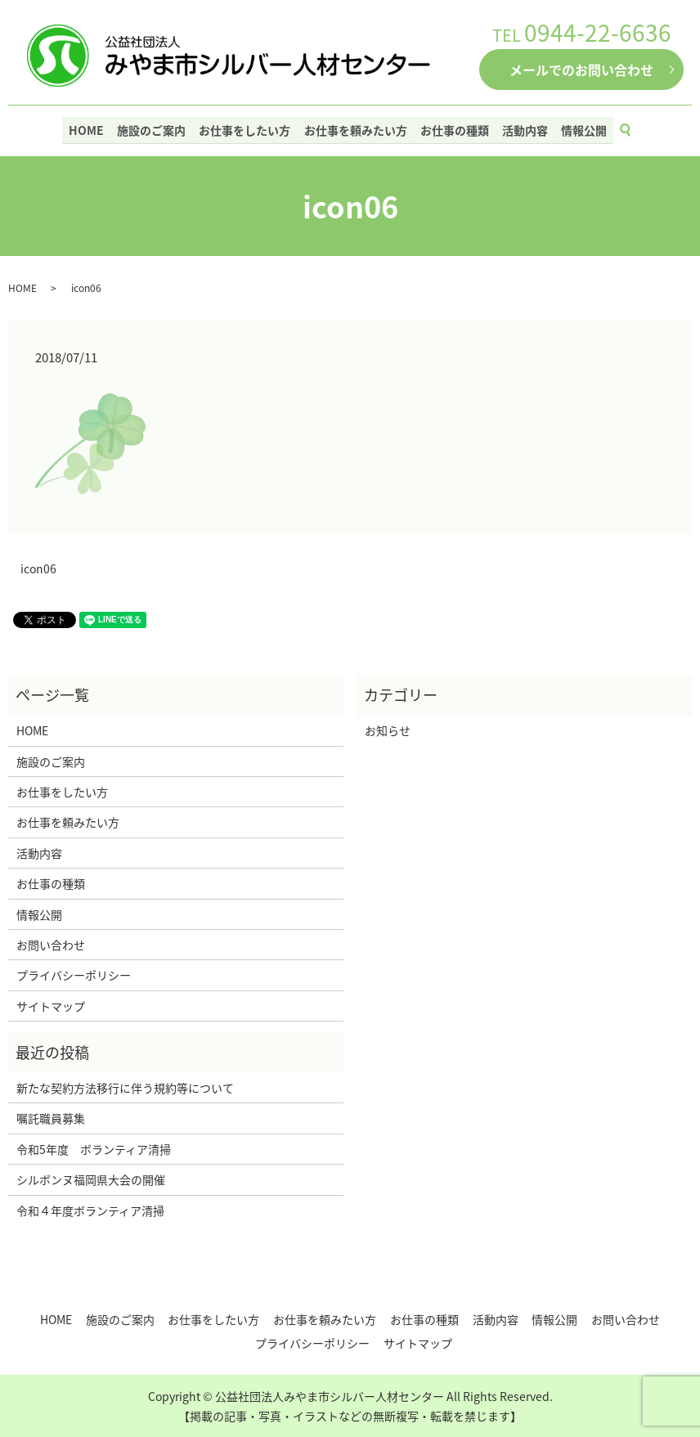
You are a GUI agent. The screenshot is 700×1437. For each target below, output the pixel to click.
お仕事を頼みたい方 (355, 128)
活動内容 (522, 128)
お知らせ (388, 730)
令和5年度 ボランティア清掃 (93, 1149)
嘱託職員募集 (50, 1118)
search (629, 129)
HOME (92, 128)
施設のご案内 (155, 128)
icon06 (38, 569)
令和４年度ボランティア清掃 (90, 1210)
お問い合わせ (50, 944)
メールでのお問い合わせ (581, 69)
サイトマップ (50, 1006)
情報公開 (579, 128)
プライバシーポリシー (73, 975)
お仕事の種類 (453, 128)
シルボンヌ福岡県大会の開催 (90, 1179)
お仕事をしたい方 (247, 128)
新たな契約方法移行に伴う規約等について (125, 1088)
